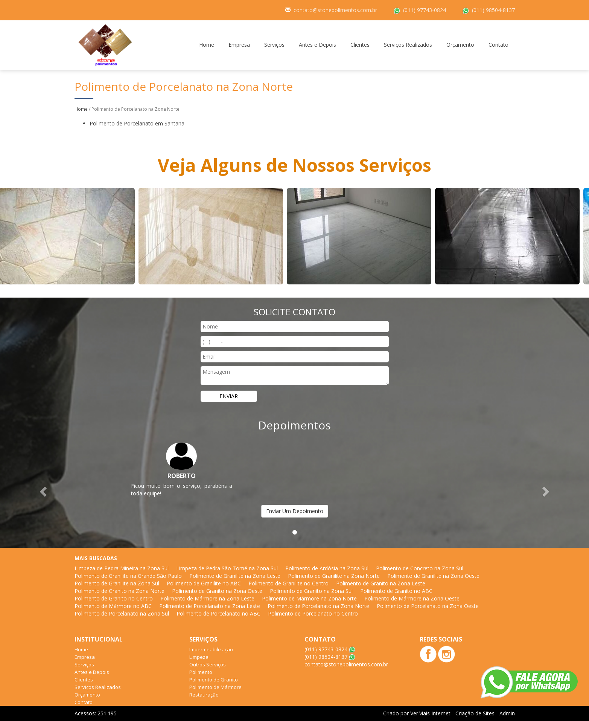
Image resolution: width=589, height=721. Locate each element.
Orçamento (460, 44)
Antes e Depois (317, 44)
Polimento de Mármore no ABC (113, 605)
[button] (44, 491)
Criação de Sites (475, 713)
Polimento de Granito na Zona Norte (119, 590)
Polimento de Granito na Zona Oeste (217, 590)
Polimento (200, 672)
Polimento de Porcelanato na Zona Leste (209, 605)
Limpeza (199, 657)
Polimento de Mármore (215, 687)
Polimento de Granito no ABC (396, 590)
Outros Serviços (207, 664)
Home (206, 44)
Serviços (274, 44)
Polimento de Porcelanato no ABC (218, 613)
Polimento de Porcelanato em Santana (137, 123)
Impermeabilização (211, 649)
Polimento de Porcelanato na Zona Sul (122, 613)
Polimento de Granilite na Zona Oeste (433, 575)
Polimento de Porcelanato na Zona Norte (318, 605)
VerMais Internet (430, 713)
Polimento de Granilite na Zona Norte (334, 575)
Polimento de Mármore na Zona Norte (309, 598)
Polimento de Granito (213, 679)
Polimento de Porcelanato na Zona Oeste (428, 605)
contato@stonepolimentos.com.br (335, 10)
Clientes (360, 44)
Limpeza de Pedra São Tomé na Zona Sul (227, 568)
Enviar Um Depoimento (294, 511)
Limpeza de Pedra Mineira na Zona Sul (122, 568)
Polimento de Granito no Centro (114, 598)
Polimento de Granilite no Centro (288, 583)
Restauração (204, 694)
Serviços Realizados (408, 44)
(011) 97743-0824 (424, 10)
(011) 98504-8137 (493, 10)
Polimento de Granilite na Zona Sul (117, 583)
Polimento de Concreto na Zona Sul (419, 568)
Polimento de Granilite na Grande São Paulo (128, 575)
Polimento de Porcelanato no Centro (313, 613)
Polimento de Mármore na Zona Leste (207, 598)
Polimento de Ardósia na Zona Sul (326, 568)
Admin (507, 713)
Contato (498, 44)
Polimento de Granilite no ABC (204, 583)
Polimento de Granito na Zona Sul (311, 590)
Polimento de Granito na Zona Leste (380, 583)
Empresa (239, 44)
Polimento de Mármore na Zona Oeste (412, 598)
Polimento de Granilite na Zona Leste (234, 575)
